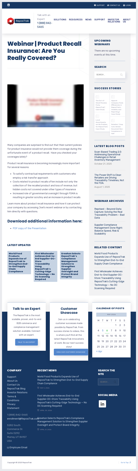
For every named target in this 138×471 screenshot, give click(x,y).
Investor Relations (114, 20)
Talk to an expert (26, 342)
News (88, 19)
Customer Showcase (69, 310)
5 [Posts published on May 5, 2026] (103, 330)
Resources (76, 19)
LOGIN (127, 5)
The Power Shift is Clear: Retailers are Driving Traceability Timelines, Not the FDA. (109, 178)
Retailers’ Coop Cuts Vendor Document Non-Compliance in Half (117, 128)
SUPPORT (99, 5)
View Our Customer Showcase (71, 352)
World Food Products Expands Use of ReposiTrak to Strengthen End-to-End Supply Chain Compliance (18, 262)
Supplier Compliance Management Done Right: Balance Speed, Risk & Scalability (108, 229)
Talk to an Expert (26, 308)
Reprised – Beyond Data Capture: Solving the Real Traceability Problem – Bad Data (109, 213)
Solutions (60, 19)
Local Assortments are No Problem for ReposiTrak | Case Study (102, 124)
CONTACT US (113, 5)
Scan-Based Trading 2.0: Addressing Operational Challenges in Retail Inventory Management (108, 155)
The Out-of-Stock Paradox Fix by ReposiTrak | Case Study (101, 105)
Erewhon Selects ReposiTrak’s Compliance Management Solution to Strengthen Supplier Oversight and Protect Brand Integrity (70, 265)
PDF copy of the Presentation (29, 228)
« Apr (99, 351)
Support (99, 19)
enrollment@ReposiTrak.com (23, 418)
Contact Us (13, 384)
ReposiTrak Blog (16, 388)
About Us (127, 20)
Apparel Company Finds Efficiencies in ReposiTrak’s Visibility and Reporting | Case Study (117, 107)
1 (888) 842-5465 (44, 24)
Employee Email (17, 447)
